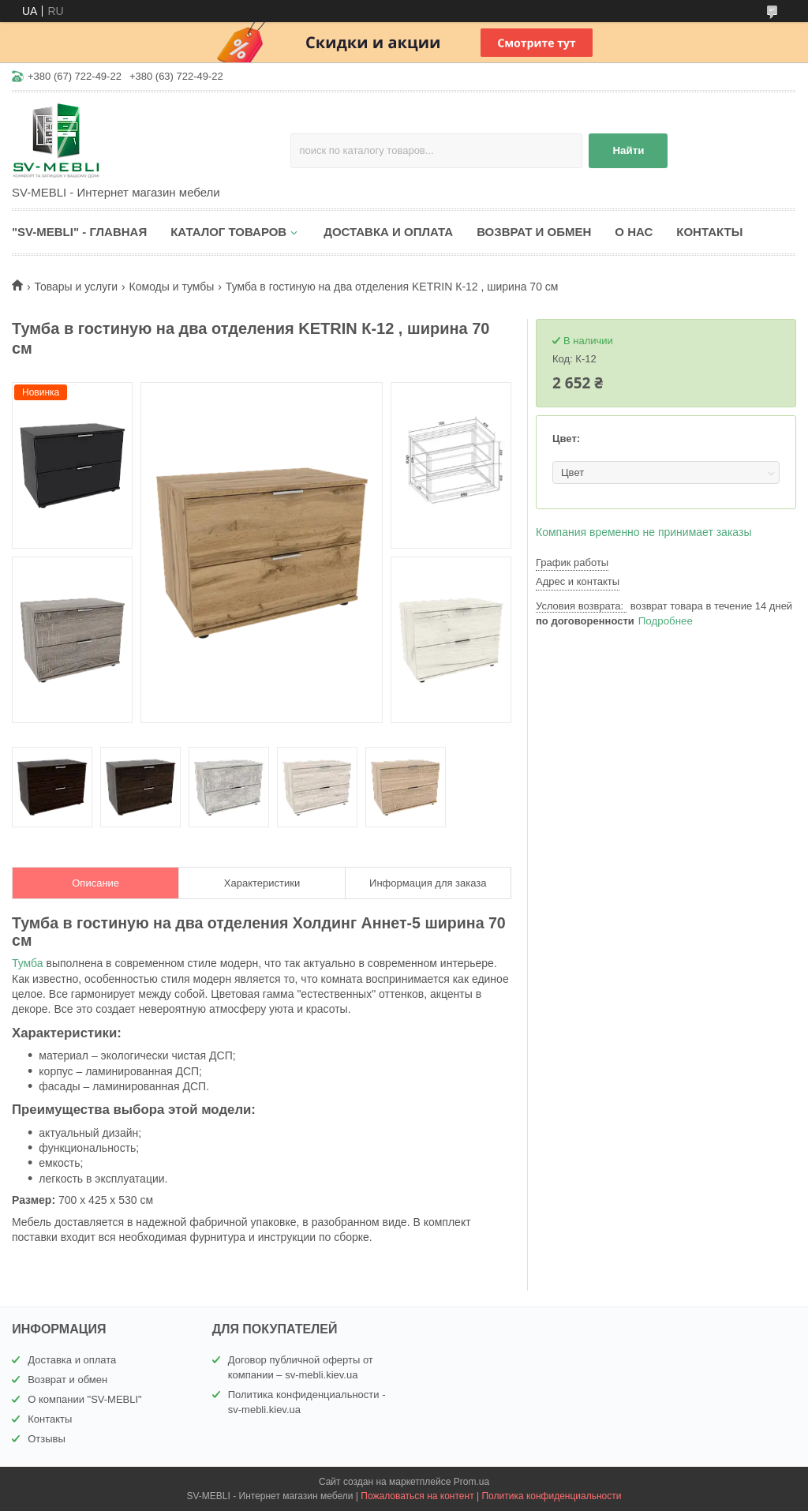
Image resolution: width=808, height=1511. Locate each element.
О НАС (634, 232)
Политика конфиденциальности (551, 1496)
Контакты (50, 1419)
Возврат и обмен (67, 1379)
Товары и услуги (76, 286)
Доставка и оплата (72, 1360)
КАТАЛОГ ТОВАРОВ (228, 232)
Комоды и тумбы (172, 286)
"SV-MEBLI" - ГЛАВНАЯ (79, 232)
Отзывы (46, 1439)
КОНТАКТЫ (709, 232)
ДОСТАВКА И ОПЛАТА (388, 232)
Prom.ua (471, 1481)
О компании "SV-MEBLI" (85, 1399)
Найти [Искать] (628, 150)
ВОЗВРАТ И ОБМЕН (534, 232)
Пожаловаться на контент (417, 1496)
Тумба (27, 963)
